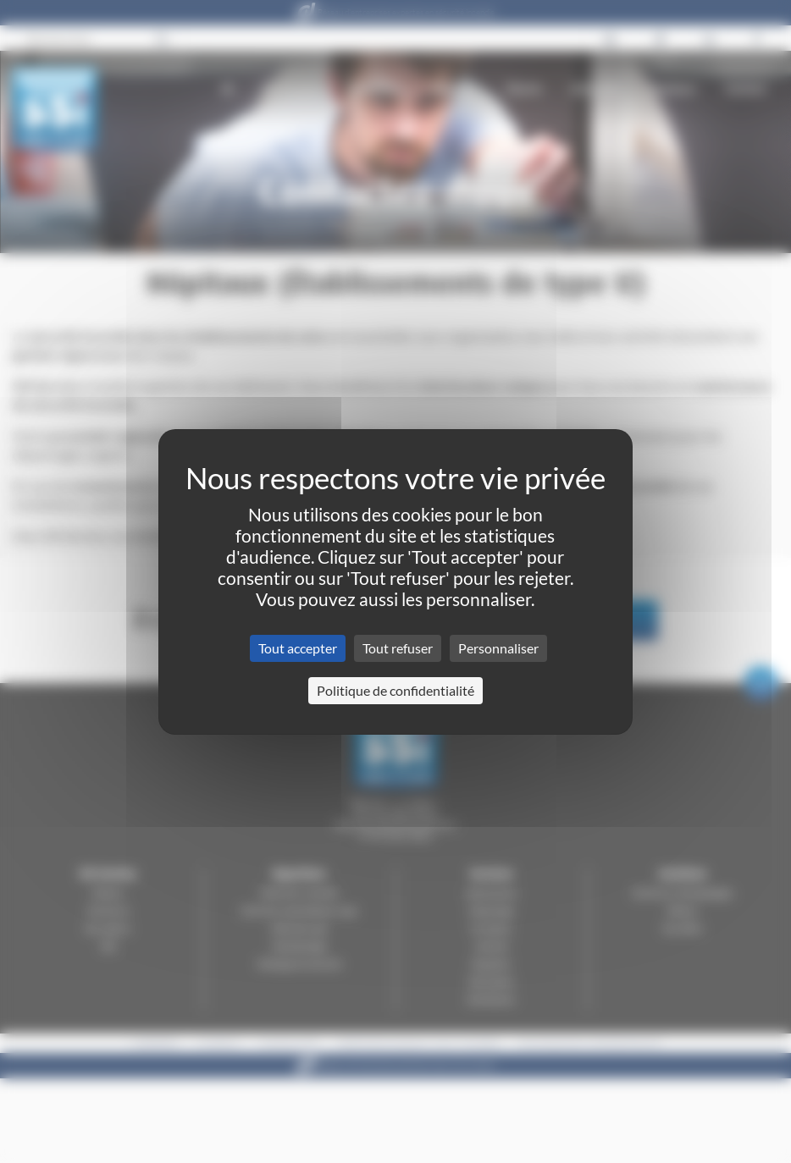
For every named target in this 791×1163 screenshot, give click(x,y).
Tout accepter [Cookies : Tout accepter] (297, 648)
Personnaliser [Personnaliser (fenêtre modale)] (498, 648)
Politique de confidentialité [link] (395, 690)
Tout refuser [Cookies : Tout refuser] (397, 648)
